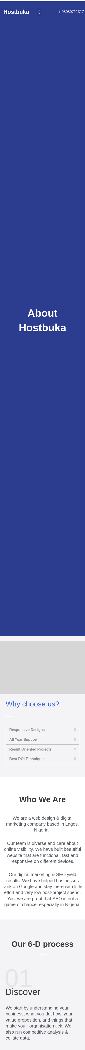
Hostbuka (16, 12)
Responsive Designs (27, 730)
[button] (39, 12)
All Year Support (23, 739)
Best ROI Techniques (27, 759)
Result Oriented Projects (30, 749)
